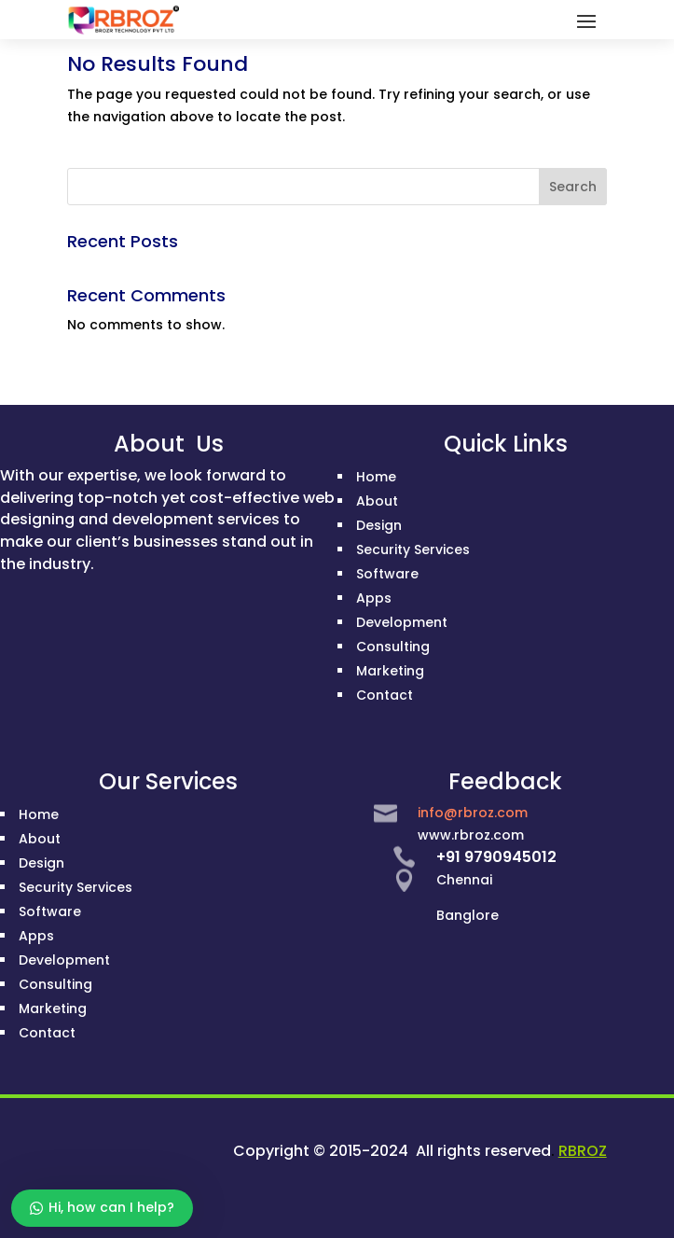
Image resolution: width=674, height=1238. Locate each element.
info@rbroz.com (473, 812)
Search (573, 186)
